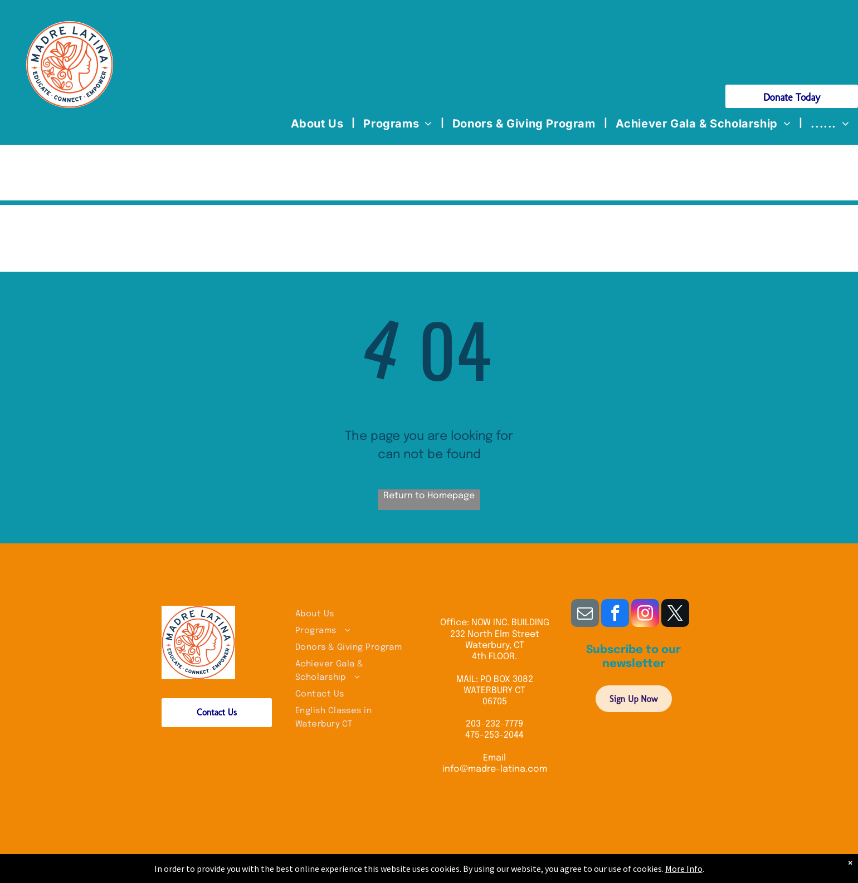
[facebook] (615, 614)
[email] (585, 614)
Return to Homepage (429, 496)
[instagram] (645, 614)
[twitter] (675, 614)
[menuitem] (318, 124)
